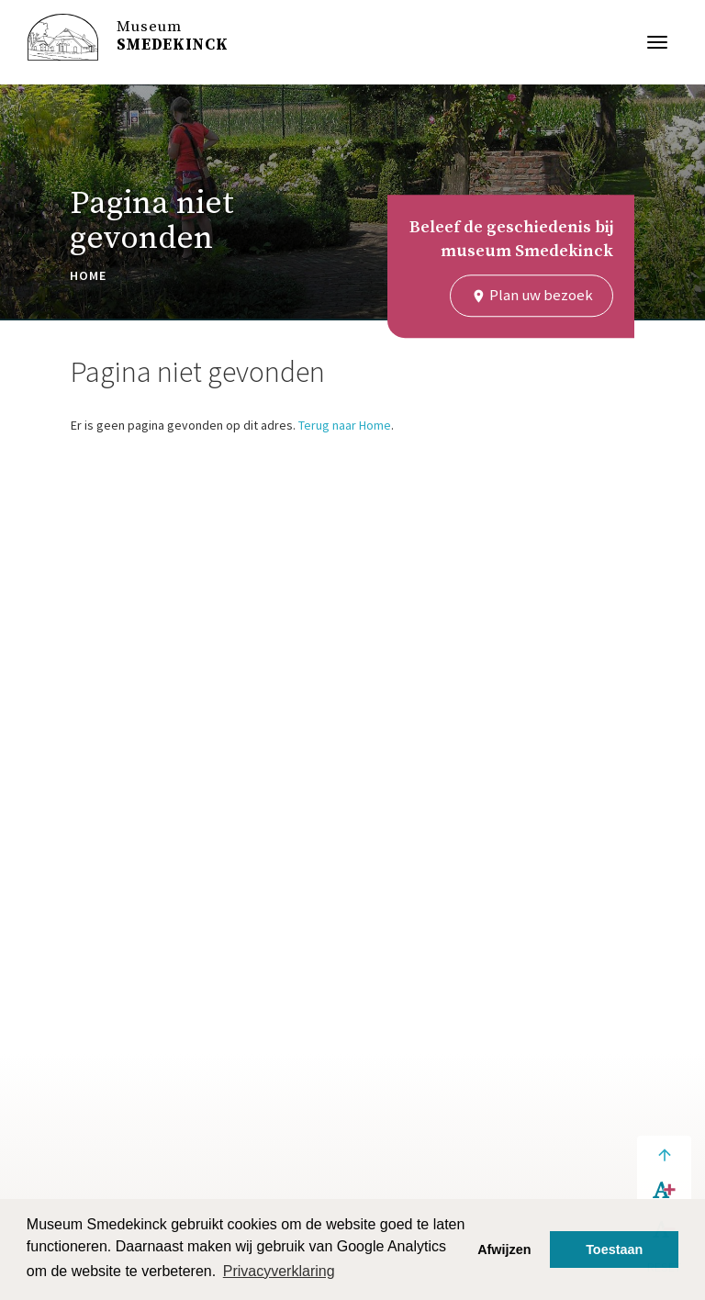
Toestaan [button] (614, 1249)
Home (88, 275)
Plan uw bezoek (532, 295)
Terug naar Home (344, 425)
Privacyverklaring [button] (279, 1271)
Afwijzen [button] (504, 1249)
